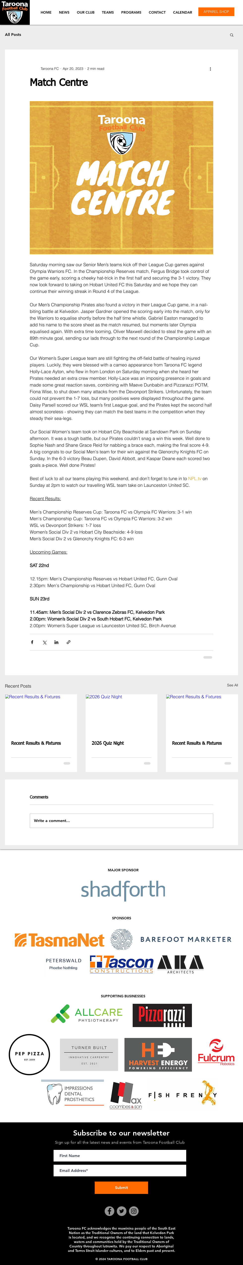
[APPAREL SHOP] (216, 11)
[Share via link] (68, 642)
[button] (85, 12)
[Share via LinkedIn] (56, 642)
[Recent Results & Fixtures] (41, 715)
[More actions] (210, 69)
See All (232, 685)
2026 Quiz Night (108, 743)
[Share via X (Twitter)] (44, 642)
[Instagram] (134, 1211)
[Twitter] (121, 1211)
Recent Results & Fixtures (36, 743)
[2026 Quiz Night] (121, 715)
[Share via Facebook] (32, 642)
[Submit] (121, 1188)
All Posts (13, 34)
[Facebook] (109, 1211)
